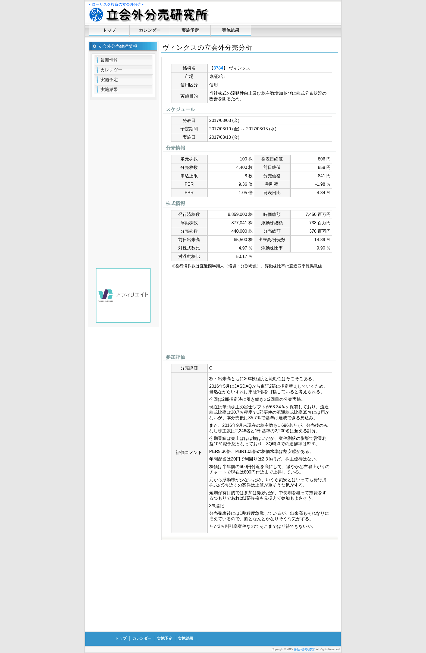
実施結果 (230, 30)
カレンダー (150, 30)
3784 (218, 68)
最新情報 (109, 60)
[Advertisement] (249, 313)
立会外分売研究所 (304, 649)
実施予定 (190, 30)
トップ (109, 30)
